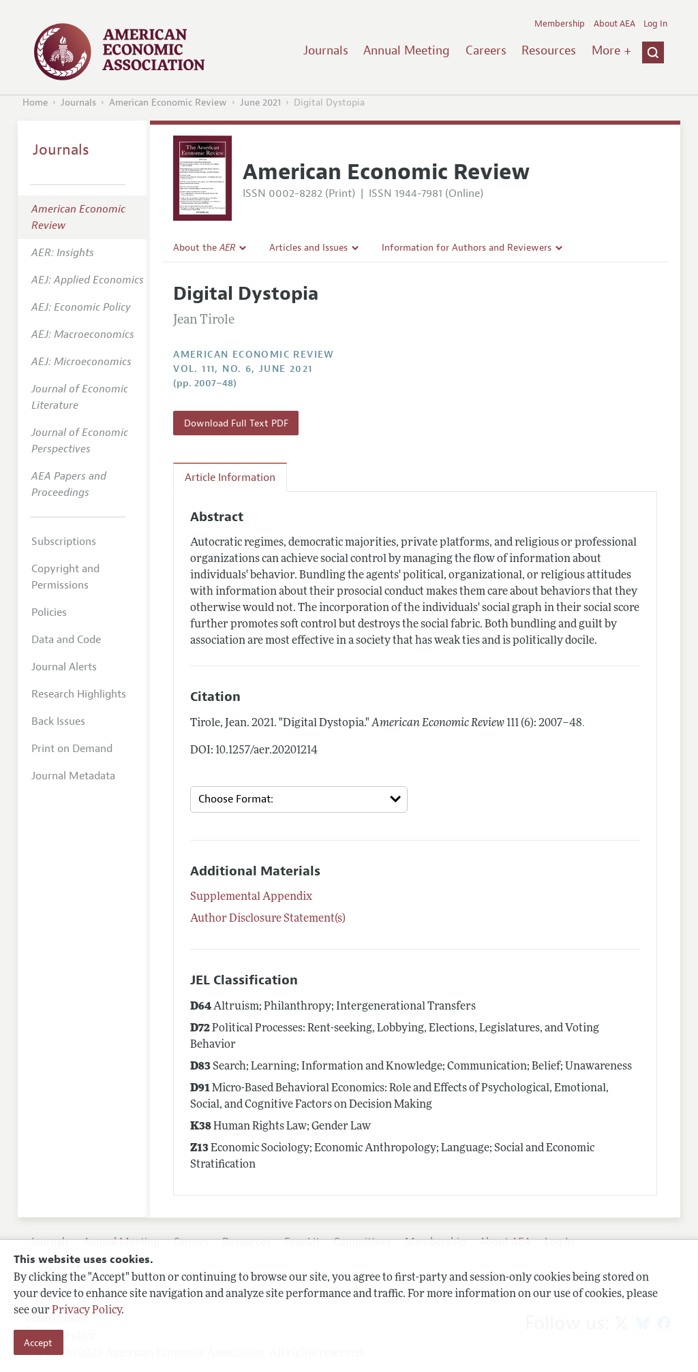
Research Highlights (78, 694)
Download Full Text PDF (236, 423)
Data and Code (66, 639)
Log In (655, 23)
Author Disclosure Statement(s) (268, 919)
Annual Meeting (406, 50)
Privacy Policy (86, 1310)
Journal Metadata (73, 776)
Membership (559, 23)
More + (611, 50)
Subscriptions (63, 541)
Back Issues (58, 721)
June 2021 (260, 102)
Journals (325, 50)
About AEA (614, 23)
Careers (486, 50)
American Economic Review (168, 102)
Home (35, 102)
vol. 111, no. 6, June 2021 (242, 369)
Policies (49, 612)
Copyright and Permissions (65, 577)
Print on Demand (71, 748)
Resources (548, 50)
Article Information (230, 477)
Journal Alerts (64, 667)
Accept (38, 1343)
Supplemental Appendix (251, 897)
